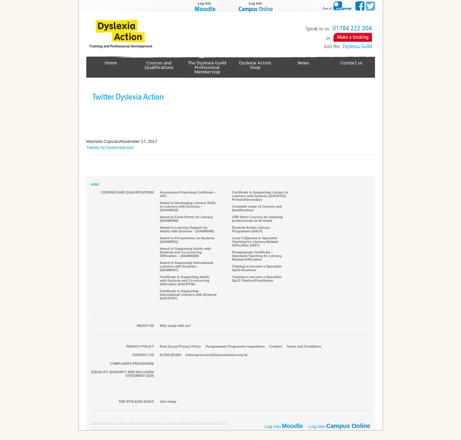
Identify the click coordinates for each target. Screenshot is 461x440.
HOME (95, 185)
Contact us (351, 63)
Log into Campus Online (256, 6)
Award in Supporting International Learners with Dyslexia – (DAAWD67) (186, 266)
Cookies (275, 347)
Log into (339, 426)
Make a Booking (352, 37)
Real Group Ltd (149, 424)
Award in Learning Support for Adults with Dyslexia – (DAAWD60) (187, 229)
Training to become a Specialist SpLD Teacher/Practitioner (256, 279)
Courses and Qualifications (159, 65)
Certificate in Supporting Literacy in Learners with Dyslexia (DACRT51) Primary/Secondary (260, 196)
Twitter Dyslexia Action (128, 97)
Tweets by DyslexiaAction (110, 147)
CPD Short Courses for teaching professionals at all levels (257, 219)
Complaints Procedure (132, 364)
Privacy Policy (140, 347)
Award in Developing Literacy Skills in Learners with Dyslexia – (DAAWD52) (188, 206)
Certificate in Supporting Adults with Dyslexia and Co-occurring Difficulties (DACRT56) (185, 280)
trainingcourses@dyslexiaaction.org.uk (216, 355)
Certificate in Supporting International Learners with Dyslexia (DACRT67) (188, 295)
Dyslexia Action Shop (255, 63)
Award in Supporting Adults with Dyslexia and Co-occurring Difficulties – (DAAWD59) (185, 252)
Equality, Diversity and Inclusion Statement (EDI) (122, 374)
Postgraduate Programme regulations (235, 347)
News (303, 63)
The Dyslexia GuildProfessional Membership (207, 67)
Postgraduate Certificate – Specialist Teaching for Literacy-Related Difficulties (257, 256)
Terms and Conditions (304, 347)
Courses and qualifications (127, 192)
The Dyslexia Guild (136, 402)
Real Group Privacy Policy (180, 347)
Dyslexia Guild (357, 46)
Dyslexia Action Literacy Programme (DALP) (251, 229)
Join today (168, 402)
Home (111, 63)
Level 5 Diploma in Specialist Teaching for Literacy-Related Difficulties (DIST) (255, 242)
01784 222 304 (352, 28)
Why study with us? (175, 326)
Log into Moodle (205, 6)
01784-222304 (170, 355)
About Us (145, 326)
